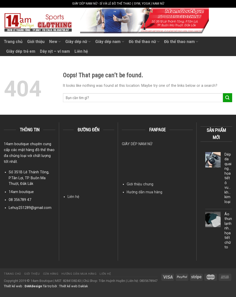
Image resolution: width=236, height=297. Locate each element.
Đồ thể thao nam (181, 41)
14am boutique (21, 192)
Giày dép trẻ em (20, 51)
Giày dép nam (109, 41)
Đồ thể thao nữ (144, 41)
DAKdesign (33, 286)
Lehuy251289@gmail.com (30, 208)
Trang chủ (13, 41)
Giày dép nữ (78, 41)
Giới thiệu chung (140, 184)
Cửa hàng (50, 273)
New (55, 41)
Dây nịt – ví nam (55, 51)
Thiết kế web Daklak (73, 286)
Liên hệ (81, 51)
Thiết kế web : (14, 286)
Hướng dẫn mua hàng (144, 192)
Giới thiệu (36, 41)
